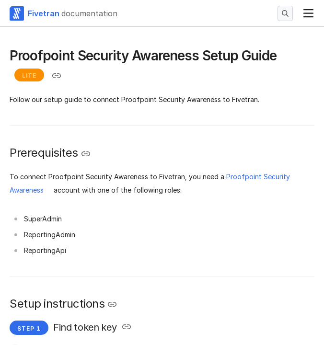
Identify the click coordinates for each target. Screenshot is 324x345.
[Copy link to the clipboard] (56, 75)
